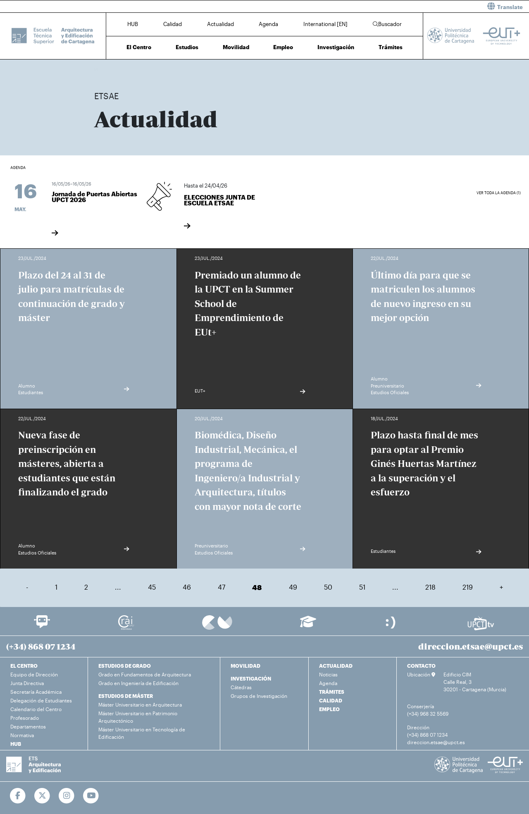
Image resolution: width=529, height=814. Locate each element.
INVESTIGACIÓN (251, 678)
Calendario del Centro (36, 709)
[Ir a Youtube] (91, 796)
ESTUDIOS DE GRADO (124, 666)
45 (152, 587)
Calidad (172, 24)
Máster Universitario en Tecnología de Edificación (141, 733)
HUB (132, 24)
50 (328, 587)
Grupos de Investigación (259, 696)
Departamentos (28, 726)
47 (221, 587)
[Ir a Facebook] (18, 796)
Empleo (283, 47)
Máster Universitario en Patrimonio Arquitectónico (137, 717)
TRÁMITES (331, 692)
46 (187, 587)
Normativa (22, 735)
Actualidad (220, 24)
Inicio (100, 69)
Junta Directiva (27, 683)
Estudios (187, 47)
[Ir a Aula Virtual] (308, 625)
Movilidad (236, 47)
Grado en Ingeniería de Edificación (138, 683)
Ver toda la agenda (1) (499, 192)
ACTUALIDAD (336, 666)
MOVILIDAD (245, 666)
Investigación (335, 47)
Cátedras (241, 687)
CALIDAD (330, 700)
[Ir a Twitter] (42, 796)
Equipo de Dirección (34, 674)
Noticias (328, 674)
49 (293, 587)
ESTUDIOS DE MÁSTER (125, 696)
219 (467, 587)
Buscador (387, 24)
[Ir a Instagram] (67, 796)
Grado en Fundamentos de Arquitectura (144, 674)
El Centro (138, 47)
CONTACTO (421, 666)
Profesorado (24, 718)
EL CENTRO (24, 666)
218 (430, 587)
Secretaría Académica (36, 692)
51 (362, 587)
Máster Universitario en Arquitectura (140, 704)
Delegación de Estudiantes (41, 700)
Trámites (391, 47)
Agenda (268, 24)
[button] (400, 6)
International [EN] (325, 24)
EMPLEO (329, 709)
